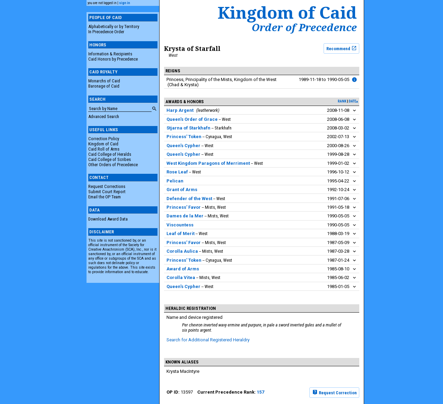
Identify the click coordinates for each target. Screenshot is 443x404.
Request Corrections (106, 186)
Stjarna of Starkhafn (188, 128)
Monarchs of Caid (104, 80)
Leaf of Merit (180, 233)
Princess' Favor (183, 207)
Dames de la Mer (185, 215)
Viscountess (179, 224)
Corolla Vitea (180, 277)
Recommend (341, 48)
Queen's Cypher (183, 145)
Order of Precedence (304, 27)
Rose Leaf (177, 171)
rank (342, 101)
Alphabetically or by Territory (113, 26)
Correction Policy (103, 138)
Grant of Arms (181, 189)
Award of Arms (182, 268)
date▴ (353, 101)
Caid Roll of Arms (103, 149)
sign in (124, 3)
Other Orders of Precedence (113, 164)
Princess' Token (183, 136)
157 (260, 392)
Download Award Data (108, 219)
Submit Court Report (107, 191)
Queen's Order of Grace (192, 119)
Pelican (174, 180)
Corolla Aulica (182, 251)
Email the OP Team (104, 196)
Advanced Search (103, 116)
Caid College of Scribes (109, 159)
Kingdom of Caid (103, 143)
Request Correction (334, 392)
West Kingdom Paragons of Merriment (208, 163)
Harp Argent (179, 110)
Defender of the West (189, 198)
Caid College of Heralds (109, 154)
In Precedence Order (106, 31)
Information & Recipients (110, 53)
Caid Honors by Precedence (113, 59)
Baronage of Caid (103, 86)
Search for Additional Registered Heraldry (208, 339)
